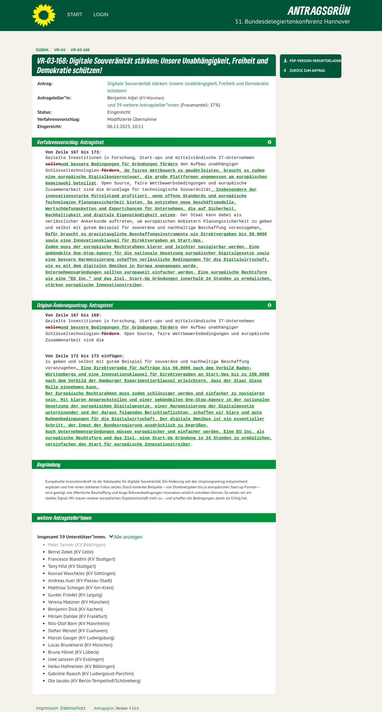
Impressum (47, 708)
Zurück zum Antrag (307, 70)
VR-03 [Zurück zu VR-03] (60, 49)
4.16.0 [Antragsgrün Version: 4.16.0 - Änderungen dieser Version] (134, 708)
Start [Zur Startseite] (74, 14)
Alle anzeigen (125, 537)
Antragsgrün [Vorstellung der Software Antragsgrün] (104, 708)
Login (100, 14)
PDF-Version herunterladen (315, 60)
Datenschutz (72, 708)
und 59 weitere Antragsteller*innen (143, 105)
